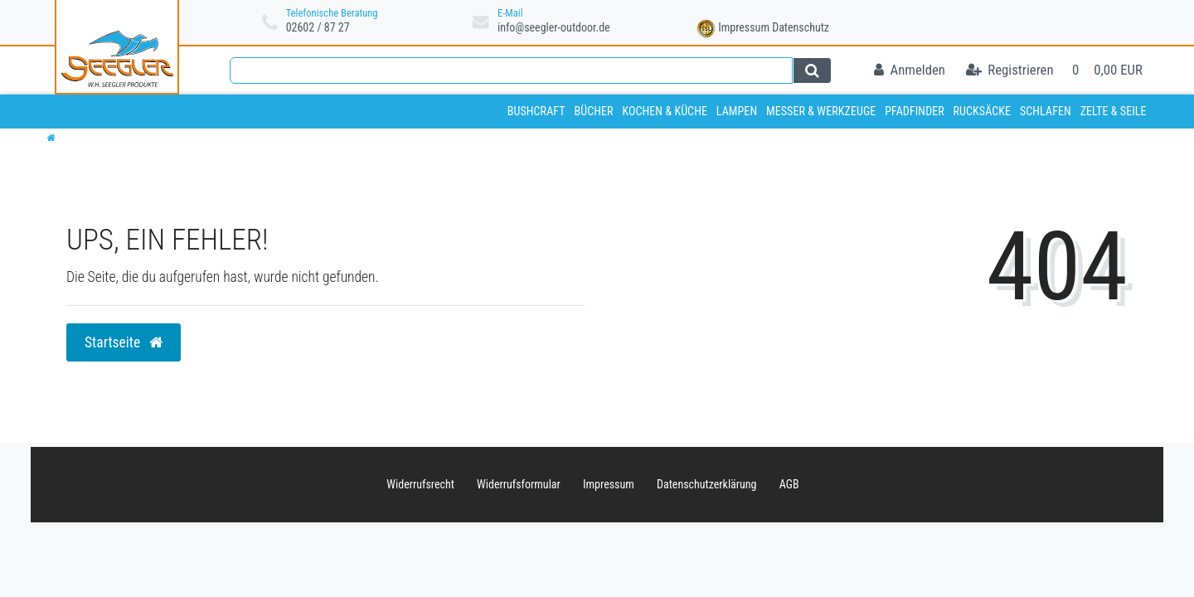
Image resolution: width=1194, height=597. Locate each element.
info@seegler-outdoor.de (554, 27)
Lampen (736, 111)
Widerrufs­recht (420, 484)
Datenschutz (800, 27)
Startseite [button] (124, 342)
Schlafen (1045, 111)
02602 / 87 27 (318, 27)
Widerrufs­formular (519, 484)
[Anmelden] (909, 70)
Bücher (593, 111)
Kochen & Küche (664, 111)
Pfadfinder (914, 111)
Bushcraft (536, 111)
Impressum (743, 27)
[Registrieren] (1010, 70)
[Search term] (511, 70)
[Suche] (812, 70)
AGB (789, 484)
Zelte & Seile (1113, 111)
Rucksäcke (983, 111)
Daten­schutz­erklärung (707, 484)
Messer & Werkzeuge (821, 111)
